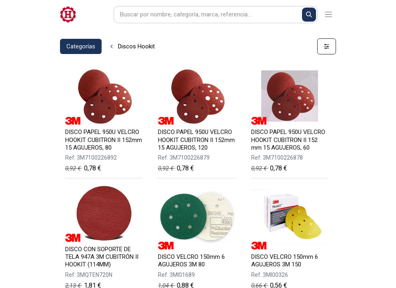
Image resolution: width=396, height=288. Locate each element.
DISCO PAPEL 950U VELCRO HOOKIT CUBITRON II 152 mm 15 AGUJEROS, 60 (288, 139)
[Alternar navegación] (328, 14)
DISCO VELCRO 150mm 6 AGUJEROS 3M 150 (284, 260)
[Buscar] (309, 15)
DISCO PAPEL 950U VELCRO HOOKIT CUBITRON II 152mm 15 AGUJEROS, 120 (196, 139)
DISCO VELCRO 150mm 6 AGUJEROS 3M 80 (191, 260)
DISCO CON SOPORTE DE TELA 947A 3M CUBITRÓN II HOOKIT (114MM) (101, 257)
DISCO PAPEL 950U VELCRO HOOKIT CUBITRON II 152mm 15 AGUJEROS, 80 (103, 139)
